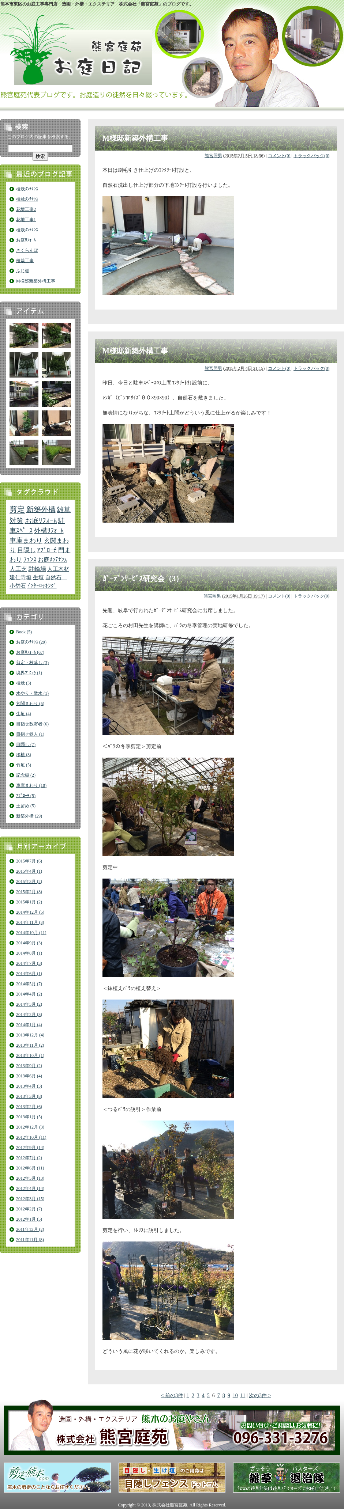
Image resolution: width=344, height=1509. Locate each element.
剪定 (17, 509)
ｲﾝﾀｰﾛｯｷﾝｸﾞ (42, 586)
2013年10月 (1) (30, 1055)
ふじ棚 (22, 270)
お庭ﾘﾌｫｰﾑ (26, 240)
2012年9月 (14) (30, 1147)
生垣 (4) (23, 713)
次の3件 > (260, 1395)
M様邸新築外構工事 (35, 281)
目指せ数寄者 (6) (32, 724)
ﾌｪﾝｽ (30, 559)
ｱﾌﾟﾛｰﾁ (47, 550)
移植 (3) (23, 754)
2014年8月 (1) (29, 953)
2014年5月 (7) (29, 983)
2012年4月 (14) (30, 1188)
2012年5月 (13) (30, 1178)
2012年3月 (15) (30, 1198)
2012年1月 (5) (29, 1219)
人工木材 (58, 569)
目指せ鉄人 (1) (30, 734)
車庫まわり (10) (31, 785)
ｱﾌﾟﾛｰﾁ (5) (25, 795)
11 (242, 1395)
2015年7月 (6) (29, 861)
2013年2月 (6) (29, 1106)
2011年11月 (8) (30, 1239)
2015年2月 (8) (29, 891)
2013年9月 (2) (29, 1065)
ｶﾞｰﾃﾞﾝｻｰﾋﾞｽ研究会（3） (142, 579)
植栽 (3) (23, 683)
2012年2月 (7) (29, 1209)
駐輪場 (37, 569)
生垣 (38, 577)
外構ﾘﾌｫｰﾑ (49, 530)
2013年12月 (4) (30, 1035)
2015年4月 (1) (29, 871)
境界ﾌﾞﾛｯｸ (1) (29, 672)
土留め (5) (25, 805)
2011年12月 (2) (30, 1229)
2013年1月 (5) (29, 1116)
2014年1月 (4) (29, 1024)
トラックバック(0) (311, 155)
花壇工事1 (26, 219)
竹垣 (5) (23, 764)
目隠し (26, 550)
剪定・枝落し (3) (32, 662)
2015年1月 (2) (29, 902)
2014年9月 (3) (29, 942)
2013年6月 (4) (29, 1075)
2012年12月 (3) (30, 1127)
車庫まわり (26, 540)
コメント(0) (279, 155)
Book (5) (24, 631)
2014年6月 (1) (29, 973)
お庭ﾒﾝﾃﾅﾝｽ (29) (31, 642)
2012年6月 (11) (30, 1168)
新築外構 (41, 509)
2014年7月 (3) (29, 963)
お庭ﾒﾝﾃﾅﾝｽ (52, 560)
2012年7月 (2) (29, 1157)
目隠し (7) (25, 744)
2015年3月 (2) (29, 881)
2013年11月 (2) (30, 1045)
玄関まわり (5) (30, 703)
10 (235, 1395)
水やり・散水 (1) (32, 693)
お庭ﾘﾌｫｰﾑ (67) (30, 652)
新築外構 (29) (29, 816)
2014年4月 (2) (29, 994)
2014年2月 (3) (29, 1014)
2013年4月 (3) (29, 1086)
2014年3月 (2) (29, 1004)
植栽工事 (25, 260)
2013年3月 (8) (29, 1096)
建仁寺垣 (20, 577)
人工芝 (18, 569)
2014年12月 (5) (30, 912)
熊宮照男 (213, 155)
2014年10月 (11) (31, 932)
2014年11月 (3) (30, 922)
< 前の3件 (172, 1395)
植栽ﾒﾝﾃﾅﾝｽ (27, 189)
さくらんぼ (27, 250)
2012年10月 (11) (31, 1137)
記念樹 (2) (25, 775)
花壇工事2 (26, 209)
